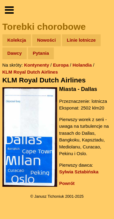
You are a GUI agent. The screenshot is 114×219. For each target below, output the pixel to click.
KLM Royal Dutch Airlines (30, 72)
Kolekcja (16, 40)
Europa (61, 65)
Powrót (67, 183)
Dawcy (14, 53)
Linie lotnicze (81, 40)
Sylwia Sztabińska (78, 171)
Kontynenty (36, 65)
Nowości (46, 40)
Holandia (82, 65)
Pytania (41, 53)
